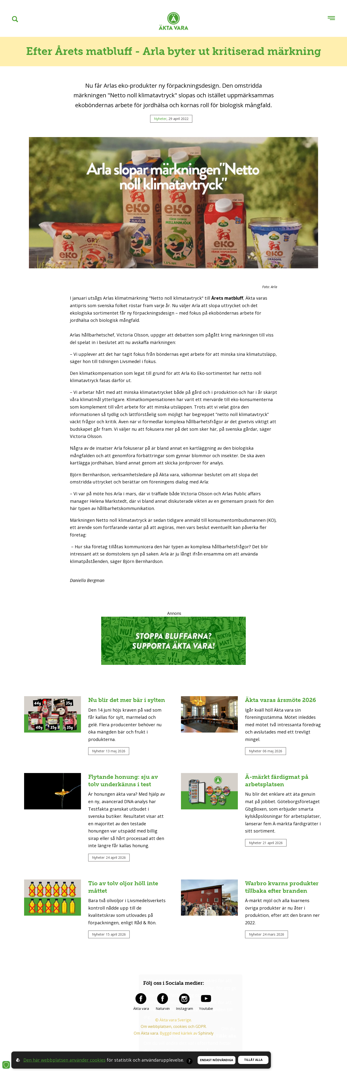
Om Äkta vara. (146, 1033)
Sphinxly (206, 1033)
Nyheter (160, 118)
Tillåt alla (253, 1060)
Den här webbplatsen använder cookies (64, 1060)
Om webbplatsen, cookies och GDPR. (174, 1026)
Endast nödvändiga (216, 1060)
